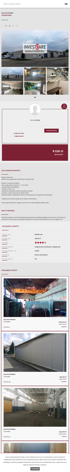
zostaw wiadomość (51, 131)
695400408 (18, 136)
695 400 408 (18, 133)
